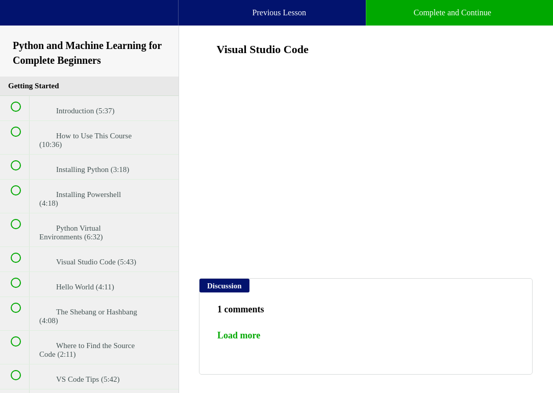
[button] (18, 18)
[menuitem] (89, 23)
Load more (238, 335)
